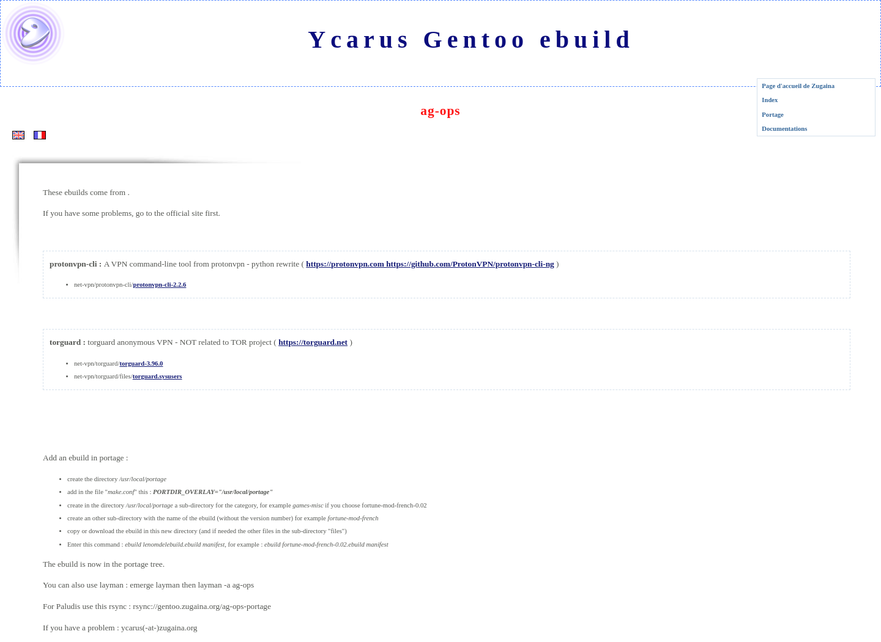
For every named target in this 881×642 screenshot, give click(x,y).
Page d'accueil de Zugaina (798, 86)
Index (770, 100)
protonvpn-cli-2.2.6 (159, 284)
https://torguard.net (313, 342)
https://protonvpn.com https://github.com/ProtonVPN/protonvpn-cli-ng (430, 263)
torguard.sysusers (157, 376)
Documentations (784, 128)
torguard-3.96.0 (141, 363)
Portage (773, 114)
